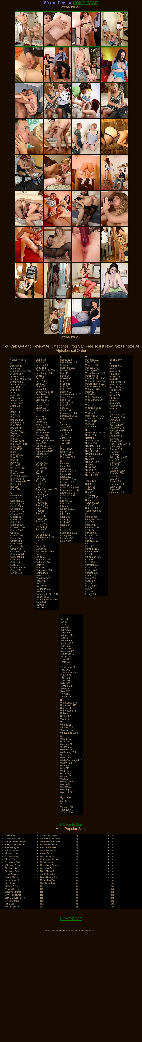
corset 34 (15, 538)
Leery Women (11, 874)
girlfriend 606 (43, 559)
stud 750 (114, 478)
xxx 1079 (65, 801)
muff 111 (89, 424)
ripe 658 (114, 392)
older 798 (90, 486)
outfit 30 (89, 505)
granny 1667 (42, 597)
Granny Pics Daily (48, 835)
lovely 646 (66, 525)
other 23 (89, 500)
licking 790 (66, 501)
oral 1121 (90, 494)
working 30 (66, 789)
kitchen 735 (66, 452)
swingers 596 (116, 492)
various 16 (65, 725)
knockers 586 (67, 457)
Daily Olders (10, 883)
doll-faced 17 (43, 394)
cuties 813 (16, 573)
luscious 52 (66, 538)
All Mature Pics (12, 889)
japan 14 (65, 424)
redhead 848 (116, 384)
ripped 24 (114, 395)
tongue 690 (66, 686)
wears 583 (66, 747)
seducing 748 (116, 428)
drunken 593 (42, 410)
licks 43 (64, 503)
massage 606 (92, 370)
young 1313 (66, 807)
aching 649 (16, 366)
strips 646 (114, 476)
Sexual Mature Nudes (15, 898)
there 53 (65, 662)
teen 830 (65, 646)
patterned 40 (92, 527)
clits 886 (15, 522)
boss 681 (15, 465)
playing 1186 (92, 549)
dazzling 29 (42, 365)
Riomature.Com (12, 871)
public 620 (90, 581)
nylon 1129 (91, 470)
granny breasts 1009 (47, 599)
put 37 (88, 589)
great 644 (41, 602)
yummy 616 (66, 812)
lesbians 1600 (68, 479)
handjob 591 (67, 365)
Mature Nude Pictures (50, 841)
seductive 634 (116, 430)
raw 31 (113, 368)
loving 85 (65, 530)
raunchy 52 (115, 366)
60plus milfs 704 (19, 360)
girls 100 (40, 567)
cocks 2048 (16, 530)
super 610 (114, 489)
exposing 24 (42, 456)
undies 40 (65, 708)
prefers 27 (90, 575)
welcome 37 (66, 749)
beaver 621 (16, 430)
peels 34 (89, 530)
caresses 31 (17, 501)
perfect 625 (91, 533)
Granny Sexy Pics (13, 892)
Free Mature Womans (15, 844)
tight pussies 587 (69, 672)
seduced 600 (116, 425)
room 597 (114, 403)
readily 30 (115, 371)
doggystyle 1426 (44, 392)
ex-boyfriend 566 (45, 440)
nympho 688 (92, 475)
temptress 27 (67, 654)
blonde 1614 (17, 452)
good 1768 (41, 586)
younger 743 (67, 810)
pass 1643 (90, 525)
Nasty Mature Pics (48, 871)
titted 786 (65, 680)
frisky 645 (41, 529)
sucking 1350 (116, 484)
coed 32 (14, 533)
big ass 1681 (17, 441)
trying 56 (65, 694)
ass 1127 (15, 398)
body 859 (15, 460)
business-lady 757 (20, 481)
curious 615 (16, 562)
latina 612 (65, 474)
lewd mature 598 (69, 490)
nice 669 (89, 459)
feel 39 (39, 470)
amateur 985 (17, 376)
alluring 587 (16, 374)
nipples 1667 (92, 462)
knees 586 (66, 454)
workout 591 (67, 792)
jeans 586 (65, 427)
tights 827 (65, 675)
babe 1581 (16, 412)
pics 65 (89, 538)
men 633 (89, 392)
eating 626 (41, 422)
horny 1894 (66, 397)
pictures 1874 (92, 541)
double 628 (42, 397)
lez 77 (63, 498)
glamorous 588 (44, 570)
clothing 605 (17, 525)
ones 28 (89, 492)
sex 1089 (114, 433)
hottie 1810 (66, 410)
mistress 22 (91, 410)
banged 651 (16, 420)
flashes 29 (41, 502)
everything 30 (43, 438)
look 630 (65, 517)
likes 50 (64, 506)
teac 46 (64, 638)
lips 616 (64, 511)
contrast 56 (16, 535)
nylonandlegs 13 (94, 472)
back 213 (15, 417)
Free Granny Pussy (14, 847)
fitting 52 (40, 500)
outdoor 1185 (92, 502)
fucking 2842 (43, 535)
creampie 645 (17, 554)
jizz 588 (64, 432)
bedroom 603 (17, 433)
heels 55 (65, 376)
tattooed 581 (67, 635)
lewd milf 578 (67, 493)
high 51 (64, 381)
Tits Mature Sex (12, 850)
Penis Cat (9, 904)
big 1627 (15, 438)
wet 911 (64, 755)
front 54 (40, 532)
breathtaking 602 (19, 476)
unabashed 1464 (69, 702)
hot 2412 (65, 405)
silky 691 (114, 454)
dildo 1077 (41, 384)
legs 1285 (65, 477)
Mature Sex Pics (47, 880)
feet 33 (40, 473)
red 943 (113, 379)
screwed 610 (116, 420)
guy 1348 (41, 607)
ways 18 (64, 741)
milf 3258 (90, 394)
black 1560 (16, 449)
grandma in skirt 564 (47, 594)
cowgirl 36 (16, 549)
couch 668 (16, 541)
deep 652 (41, 368)
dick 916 (40, 381)
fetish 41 (40, 478)
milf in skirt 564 (93, 397)
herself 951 (66, 378)
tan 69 (63, 622)
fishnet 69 (41, 492)
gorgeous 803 (43, 589)
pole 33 (89, 554)
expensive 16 (43, 446)
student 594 (115, 481)
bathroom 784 (17, 422)
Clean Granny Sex (48, 877)
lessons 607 (67, 482)
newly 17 (90, 456)
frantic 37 (41, 516)
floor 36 (40, 511)
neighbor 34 (91, 451)
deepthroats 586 (44, 373)
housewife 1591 (68, 416)
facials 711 (42, 462)
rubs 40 (113, 408)
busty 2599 (16, 484)
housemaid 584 (68, 413)
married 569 (91, 365)
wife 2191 (65, 768)
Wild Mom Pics (47, 868)
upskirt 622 (66, 716)
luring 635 (66, 535)
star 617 (113, 468)
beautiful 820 (17, 428)
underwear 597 (68, 705)
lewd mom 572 (68, 495)
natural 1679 (92, 440)
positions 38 (91, 573)
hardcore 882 (67, 368)
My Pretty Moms (47, 850)
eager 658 (41, 419)
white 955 (65, 757)
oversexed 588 (93, 511)
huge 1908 (66, 418)
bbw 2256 (15, 425)
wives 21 (65, 779)
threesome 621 (68, 667)
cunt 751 (15, 559)
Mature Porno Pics (13, 838)
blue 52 (14, 457)
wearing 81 (66, 744)
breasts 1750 (17, 473)
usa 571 (64, 718)
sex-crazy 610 (117, 436)
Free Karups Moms (49, 859)
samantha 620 (117, 414)
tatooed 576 (66, 632)
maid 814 (90, 362)
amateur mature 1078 (21, 379)
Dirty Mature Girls (48, 856)
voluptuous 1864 (69, 733)
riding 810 (115, 390)
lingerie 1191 (67, 509)
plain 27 (89, 546)
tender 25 (65, 656)
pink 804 (89, 543)
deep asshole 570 (45, 370)
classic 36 (15, 517)
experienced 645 (44, 451)
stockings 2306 (117, 470)
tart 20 (63, 624)
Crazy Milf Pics (12, 886)
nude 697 (90, 464)
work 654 (65, 784)
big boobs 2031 (18, 444)
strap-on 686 (116, 473)
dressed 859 (42, 400)
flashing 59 (42, 505)
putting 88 (90, 594)
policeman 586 (93, 557)
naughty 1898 (92, 446)
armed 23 (15, 392)
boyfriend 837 (17, 468)
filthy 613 (41, 481)
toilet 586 (65, 683)
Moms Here (10, 835)
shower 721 (115, 449)
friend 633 (41, 527)
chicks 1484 (16, 506)
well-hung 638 (68, 752)
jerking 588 (66, 430)
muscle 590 (91, 426)
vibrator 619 (66, 727)
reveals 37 (115, 387)
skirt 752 (114, 460)
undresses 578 (68, 710)
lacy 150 (65, 466)
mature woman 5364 (96, 386)
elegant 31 (41, 430)
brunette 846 (17, 478)
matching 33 (91, 376)
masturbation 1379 (95, 373)
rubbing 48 (115, 406)
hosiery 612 (66, 402)
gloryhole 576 (43, 578)
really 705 (115, 376)
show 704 (114, 446)
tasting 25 (65, 630)
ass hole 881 (17, 400)
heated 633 (66, 370)
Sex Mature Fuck (12, 862)
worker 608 (66, 787)
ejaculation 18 (43, 427)
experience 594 (44, 448)
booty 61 (15, 462)
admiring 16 (16, 368)
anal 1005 (15, 387)
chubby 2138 (17, 511)
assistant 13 (16, 403)
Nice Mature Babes (49, 865)
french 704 (42, 524)
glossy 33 (41, 581)
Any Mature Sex (47, 874)
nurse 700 (90, 467)
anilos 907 (15, 390)
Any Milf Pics (46, 853)
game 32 (40, 546)
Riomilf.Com (10, 859)
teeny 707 (65, 648)
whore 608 (66, 763)
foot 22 (40, 513)
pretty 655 (90, 578)
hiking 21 (65, 384)
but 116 (14, 486)
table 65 (64, 619)
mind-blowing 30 (94, 400)
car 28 (13, 498)
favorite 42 (41, 468)
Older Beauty (11, 868)
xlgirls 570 (65, 798)
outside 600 (91, 508)
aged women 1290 (20, 371)
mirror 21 (90, 405)
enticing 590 (42, 435)
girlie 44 (40, 565)
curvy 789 (15, 570)
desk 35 (40, 378)
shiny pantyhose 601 (120, 444)
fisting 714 (41, 497)
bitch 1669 (16, 446)
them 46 (65, 659)
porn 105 (90, 562)
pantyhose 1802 (93, 519)
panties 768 (91, 517)
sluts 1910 (115, 462)
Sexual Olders (11, 877)
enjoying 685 (42, 432)
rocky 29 (114, 398)
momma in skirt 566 (95, 418)
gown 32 (40, 591)
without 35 (65, 776)
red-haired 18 (117, 382)
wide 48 (64, 765)
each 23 (40, 416)
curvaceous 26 (18, 567)
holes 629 (65, 389)
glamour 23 (42, 573)
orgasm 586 (91, 497)
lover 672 (65, 527)
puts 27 (89, 591)
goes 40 (40, 583)
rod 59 (113, 400)
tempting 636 (67, 651)
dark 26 (40, 362)
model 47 (90, 413)
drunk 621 (41, 408)
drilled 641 (41, 402)
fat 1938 (40, 465)
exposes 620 (42, 454)
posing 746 (91, 570)
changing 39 (17, 503)
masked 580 (91, 368)
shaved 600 (115, 441)
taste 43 (64, 627)
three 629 (65, 664)
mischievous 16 (93, 408)
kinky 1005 (66, 449)
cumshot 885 (17, 557)
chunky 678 (16, 514)
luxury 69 (65, 541)
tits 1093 (65, 678)
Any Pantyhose (12, 907)
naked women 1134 (96, 432)
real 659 (114, 374)
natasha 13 (91, 438)
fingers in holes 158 (47, 489)
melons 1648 (92, 389)
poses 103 (90, 567)
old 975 (89, 484)
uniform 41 (66, 713)
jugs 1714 (65, 438)
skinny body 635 (118, 457)
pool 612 (89, 559)
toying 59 (65, 688)
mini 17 (89, 402)
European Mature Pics (15, 841)
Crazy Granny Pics (13, 880)
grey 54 (40, 605)
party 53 (89, 522)
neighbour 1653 (93, 454)
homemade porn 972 (71, 394)
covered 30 (16, 546)
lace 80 (64, 463)
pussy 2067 (91, 586)
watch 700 (65, 739)
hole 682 (65, 386)
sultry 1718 (115, 486)
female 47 (41, 476)
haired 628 (66, 360)
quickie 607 (115, 360)
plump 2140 (91, 551)
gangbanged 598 (45, 551)
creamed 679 (17, 551)
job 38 (63, 435)
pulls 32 (89, 583)
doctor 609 (41, 389)
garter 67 (41, 554)
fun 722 (40, 540)
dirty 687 (40, 386)
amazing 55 (16, 382)
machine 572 (92, 360)
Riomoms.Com (12, 853)
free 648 (40, 521)
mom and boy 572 (94, 416)
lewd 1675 (66, 485)
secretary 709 (116, 422)
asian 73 (15, 395)
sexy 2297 (115, 438)
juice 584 (65, 440)
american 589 (17, 384)
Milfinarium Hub (12, 901)
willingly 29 (66, 773)
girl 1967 (40, 557)
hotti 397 (65, 408)
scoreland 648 (117, 417)
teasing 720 (66, 643)
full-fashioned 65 (45, 537)
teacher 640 (66, 640)
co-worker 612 (18, 527)
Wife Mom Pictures (13, 865)
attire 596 (15, 406)
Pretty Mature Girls (49, 847)
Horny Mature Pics (48, 844)
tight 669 (65, 670)
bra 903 (14, 470)
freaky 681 (41, 519)
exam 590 (41, 443)
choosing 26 (17, 509)
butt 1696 (15, 489)
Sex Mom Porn (12, 856)
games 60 (41, 549)
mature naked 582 (95, 384)
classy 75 (15, 519)
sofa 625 (114, 465)
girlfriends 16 (43, 562)
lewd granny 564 (69, 487)
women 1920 (67, 781)
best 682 (15, 436)
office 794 (90, 481)
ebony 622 (41, 424)
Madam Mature (47, 862)
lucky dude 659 (69, 533)
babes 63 (15, 414)
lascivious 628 (68, 471)
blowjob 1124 (17, 454)
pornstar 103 (92, 565)
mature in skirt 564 (95, 378)
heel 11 (64, 373)
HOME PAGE (85, 2)
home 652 (65, 392)
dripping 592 (42, 405)
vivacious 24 (67, 730)
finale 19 (40, 484)
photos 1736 (91, 535)
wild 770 (64, 771)
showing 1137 (116, 452)
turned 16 (65, 696)
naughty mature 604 (96, 448)
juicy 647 (65, 443)
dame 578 (41, 360)
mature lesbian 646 (95, 381)
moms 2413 (91, 421)
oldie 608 (90, 489)
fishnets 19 (42, 494)
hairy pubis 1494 (69, 362)
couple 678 (16, 543)
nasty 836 (90, 435)
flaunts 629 (42, 508)
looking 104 (66, 519)
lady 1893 (65, 469)
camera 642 (16, 495)
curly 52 (14, 565)
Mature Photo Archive (50, 838)
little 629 (65, 514)
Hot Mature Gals (47, 883)
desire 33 (41, 376)
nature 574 (91, 443)
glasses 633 (42, 575)
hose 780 (65, 400)
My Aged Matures (13, 895)
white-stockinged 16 (71, 760)
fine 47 (39, 486)
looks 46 (65, 522)
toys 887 (65, 691)
